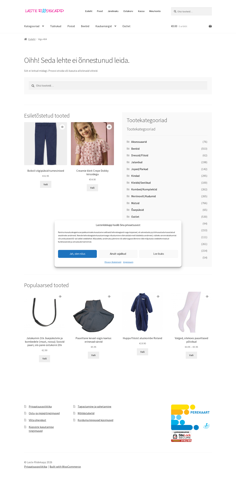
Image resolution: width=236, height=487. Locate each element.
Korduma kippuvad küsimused (95, 420)
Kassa (141, 11)
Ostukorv (128, 11)
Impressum (128, 262)
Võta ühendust (37, 420)
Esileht (88, 11)
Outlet (126, 26)
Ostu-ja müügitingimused (44, 413)
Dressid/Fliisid (139, 155)
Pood (100, 11)
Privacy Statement (113, 262)
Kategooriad (31, 26)
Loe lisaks (158, 253)
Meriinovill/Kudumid (143, 196)
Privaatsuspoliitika (40, 406)
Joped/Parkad (139, 169)
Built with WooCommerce (65, 466)
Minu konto (155, 11)
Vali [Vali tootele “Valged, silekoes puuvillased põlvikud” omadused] (191, 355)
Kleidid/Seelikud (141, 182)
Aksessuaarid (139, 141)
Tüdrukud (55, 26)
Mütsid (135, 203)
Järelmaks (113, 11)
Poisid (71, 26)
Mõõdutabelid (86, 413)
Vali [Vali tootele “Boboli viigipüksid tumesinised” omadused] (46, 184)
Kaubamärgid (103, 26)
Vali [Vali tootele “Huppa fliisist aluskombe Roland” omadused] (142, 351)
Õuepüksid (137, 210)
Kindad (135, 175)
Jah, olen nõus (77, 253)
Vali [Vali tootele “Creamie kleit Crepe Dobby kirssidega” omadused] (92, 187)
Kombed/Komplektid (144, 189)
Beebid (85, 26)
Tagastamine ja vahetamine (94, 406)
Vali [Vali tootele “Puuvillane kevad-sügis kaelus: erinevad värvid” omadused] (93, 355)
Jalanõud (136, 162)
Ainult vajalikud (118, 253)
